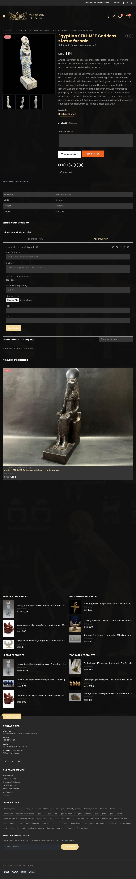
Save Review (13, 328)
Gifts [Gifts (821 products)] (68, 819)
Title (13, 252)
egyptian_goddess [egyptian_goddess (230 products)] (83, 814)
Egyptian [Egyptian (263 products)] (40, 814)
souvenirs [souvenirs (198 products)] (60, 828)
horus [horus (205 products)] (85, 824)
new (23, 468)
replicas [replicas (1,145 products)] (13, 828)
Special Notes (66, 131)
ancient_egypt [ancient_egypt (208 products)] (58, 809)
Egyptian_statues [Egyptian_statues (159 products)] (27, 819)
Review (10, 263)
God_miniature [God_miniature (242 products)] (93, 819)
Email (81, 165)
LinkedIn (71, 165)
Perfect (128, 247)
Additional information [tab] (15, 181)
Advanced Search (11, 789)
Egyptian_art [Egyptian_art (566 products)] (52, 814)
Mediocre (116, 247)
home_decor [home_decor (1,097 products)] (62, 824)
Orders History (9, 785)
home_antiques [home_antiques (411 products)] (48, 824)
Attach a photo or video (17, 276)
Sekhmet (29, 468)
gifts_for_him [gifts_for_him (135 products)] (78, 819)
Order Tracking (9, 779)
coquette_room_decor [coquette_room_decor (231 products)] (25, 814)
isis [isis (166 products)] (91, 824)
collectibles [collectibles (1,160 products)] (8, 814)
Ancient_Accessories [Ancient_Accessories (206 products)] (12, 809)
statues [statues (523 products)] (70, 828)
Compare (67, 172)
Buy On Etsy (93, 153)
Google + (76, 165)
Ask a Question (101, 238)
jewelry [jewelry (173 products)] (113, 824)
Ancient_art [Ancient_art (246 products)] (28, 809)
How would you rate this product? (23, 247)
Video (12, 280)
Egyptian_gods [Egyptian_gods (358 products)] (100, 814)
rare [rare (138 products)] (5, 828)
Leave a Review (35, 238)
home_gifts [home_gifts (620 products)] (75, 824)
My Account (8, 792)
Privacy (6, 795)
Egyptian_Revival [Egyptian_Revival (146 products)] (115, 814)
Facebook (60, 165)
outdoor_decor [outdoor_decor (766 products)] (125, 824)
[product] (68, 417)
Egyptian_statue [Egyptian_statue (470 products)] (10, 819)
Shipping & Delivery (11, 782)
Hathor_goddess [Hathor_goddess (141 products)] (32, 824)
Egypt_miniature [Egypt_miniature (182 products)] (56, 819)
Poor (113, 247)
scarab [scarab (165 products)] (22, 828)
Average (120, 247)
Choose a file (12, 296)
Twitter (65, 165)
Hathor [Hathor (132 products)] (19, 824)
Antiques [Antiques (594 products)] (103, 809)
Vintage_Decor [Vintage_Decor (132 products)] (82, 828)
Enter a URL (16, 285)
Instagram (19, 761)
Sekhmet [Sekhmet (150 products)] (50, 828)
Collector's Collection (12, 468)
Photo (7, 280)
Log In (117, 3)
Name (9, 305)
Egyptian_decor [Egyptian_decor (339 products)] (66, 814)
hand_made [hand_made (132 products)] (9, 824)
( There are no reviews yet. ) (83, 45)
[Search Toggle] (107, 16)
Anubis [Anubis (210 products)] (112, 809)
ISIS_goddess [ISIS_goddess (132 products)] (101, 824)
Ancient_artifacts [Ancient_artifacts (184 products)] (42, 809)
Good (124, 247)
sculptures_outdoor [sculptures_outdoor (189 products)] (36, 828)
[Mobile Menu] (5, 16)
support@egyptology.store (15, 746)
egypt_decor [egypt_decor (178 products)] (42, 819)
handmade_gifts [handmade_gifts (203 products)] (120, 819)
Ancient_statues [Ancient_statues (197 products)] (90, 809)
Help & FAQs (8, 775)
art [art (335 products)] (119, 809)
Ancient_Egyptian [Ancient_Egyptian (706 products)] (74, 809)
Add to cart (71, 154)
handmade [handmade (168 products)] (106, 819)
